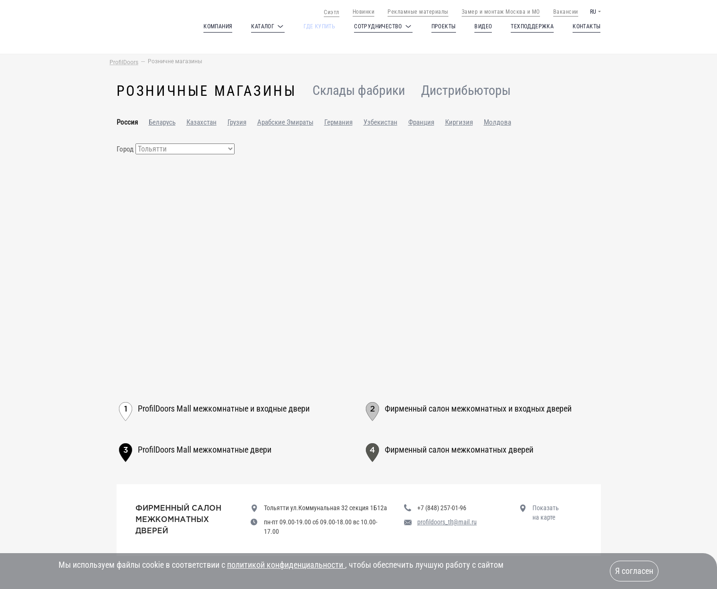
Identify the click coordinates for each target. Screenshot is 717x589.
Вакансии (565, 11)
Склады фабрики (358, 91)
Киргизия (459, 122)
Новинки (364, 11)
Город (125, 149)
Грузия (237, 122)
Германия (338, 122)
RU (593, 11)
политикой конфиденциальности (286, 565)
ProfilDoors (124, 62)
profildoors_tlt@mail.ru (447, 522)
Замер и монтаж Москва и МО (501, 11)
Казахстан (201, 122)
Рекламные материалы (418, 11)
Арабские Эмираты (285, 122)
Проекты (443, 26)
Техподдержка (532, 26)
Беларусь (162, 122)
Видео (483, 26)
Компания (217, 26)
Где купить (319, 26)
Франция (421, 122)
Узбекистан (380, 122)
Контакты (586, 26)
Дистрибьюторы (466, 91)
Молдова (497, 122)
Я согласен (634, 571)
